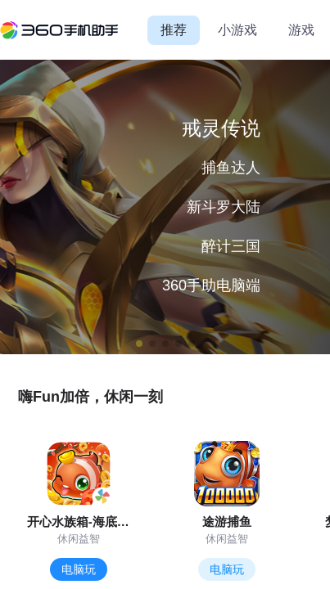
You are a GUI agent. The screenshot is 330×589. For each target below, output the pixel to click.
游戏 (301, 30)
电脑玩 (78, 569)
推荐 (173, 30)
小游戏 (237, 30)
